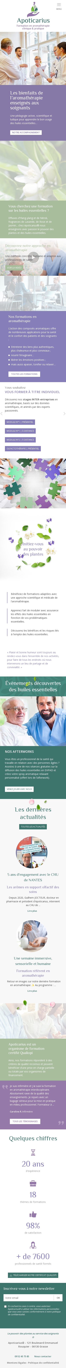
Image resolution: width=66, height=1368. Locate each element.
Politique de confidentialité (43, 1362)
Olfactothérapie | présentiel (23, 448)
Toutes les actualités (33, 826)
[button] (1, 414)
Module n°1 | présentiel (20, 422)
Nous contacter (42, 1356)
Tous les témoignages (25, 1121)
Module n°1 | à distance (20, 430)
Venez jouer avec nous (19, 789)
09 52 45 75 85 (22, 1356)
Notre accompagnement (26, 132)
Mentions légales (16, 1362)
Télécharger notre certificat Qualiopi (34, 1275)
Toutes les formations (24, 374)
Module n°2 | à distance (20, 439)
